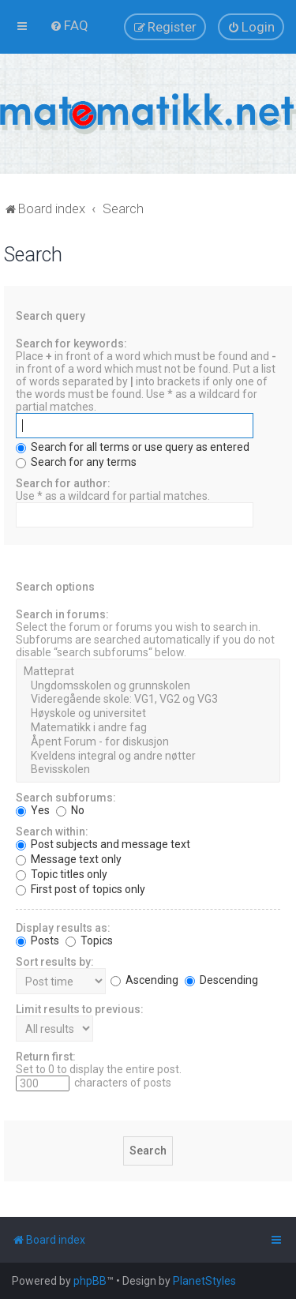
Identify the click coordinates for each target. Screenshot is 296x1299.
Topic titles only (61, 874)
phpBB (90, 1281)
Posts (37, 940)
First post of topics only (80, 889)
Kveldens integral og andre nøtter (148, 756)
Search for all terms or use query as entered (132, 447)
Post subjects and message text (103, 844)
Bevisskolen (148, 770)
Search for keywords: (71, 343)
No (70, 810)
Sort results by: (55, 961)
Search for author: (63, 483)
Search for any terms (76, 462)
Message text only (69, 859)
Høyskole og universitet (148, 714)
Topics (89, 940)
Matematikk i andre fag (148, 728)
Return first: (46, 1056)
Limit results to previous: (80, 1009)
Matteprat (148, 672)
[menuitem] (69, 25)
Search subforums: (66, 797)
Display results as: (63, 928)
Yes (33, 810)
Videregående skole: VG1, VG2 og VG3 (148, 700)
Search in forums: (62, 614)
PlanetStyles (204, 1281)
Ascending (144, 980)
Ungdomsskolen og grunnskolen (148, 686)
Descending (221, 980)
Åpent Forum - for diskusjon (148, 742)
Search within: (52, 831)
